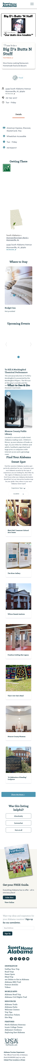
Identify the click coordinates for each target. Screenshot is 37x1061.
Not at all (18, 830)
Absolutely (18, 816)
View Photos (11, 32)
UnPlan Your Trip (12, 969)
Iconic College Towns (14, 1027)
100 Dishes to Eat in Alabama (17, 979)
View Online (9, 902)
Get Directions (10, 94)
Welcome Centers (12, 1010)
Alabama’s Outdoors (13, 1030)
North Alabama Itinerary (15, 1025)
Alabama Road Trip (13, 994)
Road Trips (9, 972)
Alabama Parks (11, 1007)
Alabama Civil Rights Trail (16, 997)
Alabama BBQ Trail (13, 982)
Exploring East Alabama (15, 1032)
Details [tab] (18, 114)
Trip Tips (8, 1012)
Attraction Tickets (12, 1015)
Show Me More (18, 794)
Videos (8, 987)
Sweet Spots (10, 974)
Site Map (8, 1017)
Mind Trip (9, 977)
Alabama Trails (11, 1004)
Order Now (9, 897)
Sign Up (8, 933)
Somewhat (18, 823)
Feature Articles (11, 985)
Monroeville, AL (12, 240)
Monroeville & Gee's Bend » (17, 238)
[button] (6, 285)
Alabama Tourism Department (14, 1052)
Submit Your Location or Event (14, 1060)
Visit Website (8, 58)
